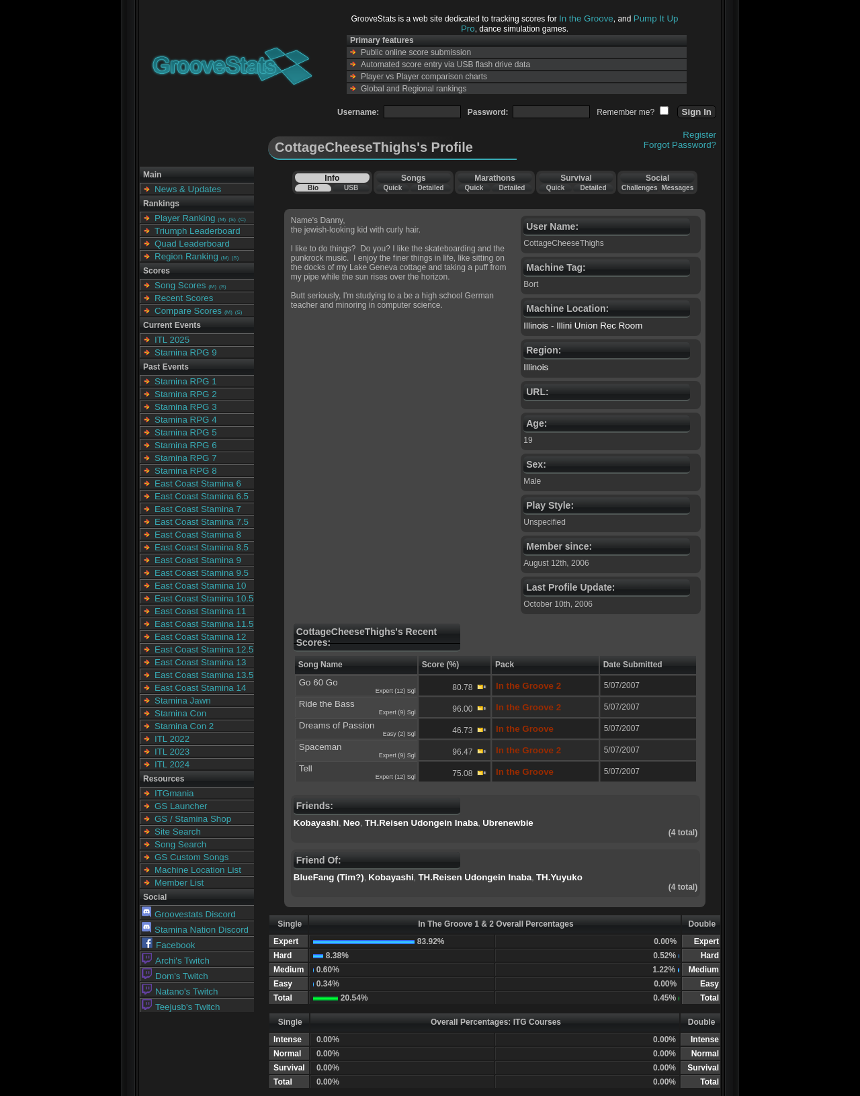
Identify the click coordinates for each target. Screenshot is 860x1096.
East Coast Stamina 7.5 (202, 522)
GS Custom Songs (191, 857)
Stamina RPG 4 (186, 420)
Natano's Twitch (180, 991)
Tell (305, 768)
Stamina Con (180, 713)
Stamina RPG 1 (186, 381)
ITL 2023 (172, 752)
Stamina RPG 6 (186, 445)
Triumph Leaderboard (198, 231)
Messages (677, 188)
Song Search (180, 844)
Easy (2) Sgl (399, 733)
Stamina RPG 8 (186, 471)
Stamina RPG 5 (186, 432)
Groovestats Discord (189, 914)
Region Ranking (186, 256)
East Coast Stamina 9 (198, 560)
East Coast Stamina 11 (200, 611)
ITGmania (174, 793)
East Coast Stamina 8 (198, 535)
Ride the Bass (327, 704)
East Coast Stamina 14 (200, 688)
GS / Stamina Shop (193, 819)
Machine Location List (198, 870)
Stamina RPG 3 (186, 407)
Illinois (535, 367)
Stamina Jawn (183, 700)
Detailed (430, 188)
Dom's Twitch (175, 976)
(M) (222, 219)
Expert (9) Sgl (397, 712)
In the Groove (586, 18)
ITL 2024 (172, 764)
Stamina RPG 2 (186, 394)
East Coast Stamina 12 (200, 637)
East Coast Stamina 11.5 (204, 624)
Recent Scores (184, 298)
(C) (242, 219)
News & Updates (188, 189)
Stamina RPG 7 (186, 458)
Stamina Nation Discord (195, 930)
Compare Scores (188, 311)
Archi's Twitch (176, 961)
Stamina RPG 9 (186, 352)
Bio (313, 188)
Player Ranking (185, 218)
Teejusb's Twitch (181, 1007)
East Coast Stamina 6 (198, 483)
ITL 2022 (172, 739)
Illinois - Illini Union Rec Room (582, 326)
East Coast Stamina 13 (200, 662)
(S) (232, 219)
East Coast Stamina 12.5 (204, 649)
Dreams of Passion (337, 725)
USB (351, 188)
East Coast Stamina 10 (200, 586)
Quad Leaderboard (192, 244)
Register (699, 135)
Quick (392, 188)
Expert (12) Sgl (396, 690)
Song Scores (180, 285)
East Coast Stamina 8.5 (202, 547)
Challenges (639, 188)
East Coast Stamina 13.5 (204, 675)
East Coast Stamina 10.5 (204, 598)
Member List (179, 883)
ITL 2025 (172, 340)
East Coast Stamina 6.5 (202, 496)
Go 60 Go (318, 682)
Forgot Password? (680, 145)
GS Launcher (181, 806)
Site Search (178, 832)
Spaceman (320, 747)
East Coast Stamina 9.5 (202, 573)
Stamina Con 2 (184, 726)
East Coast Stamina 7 (198, 509)
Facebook (169, 945)
